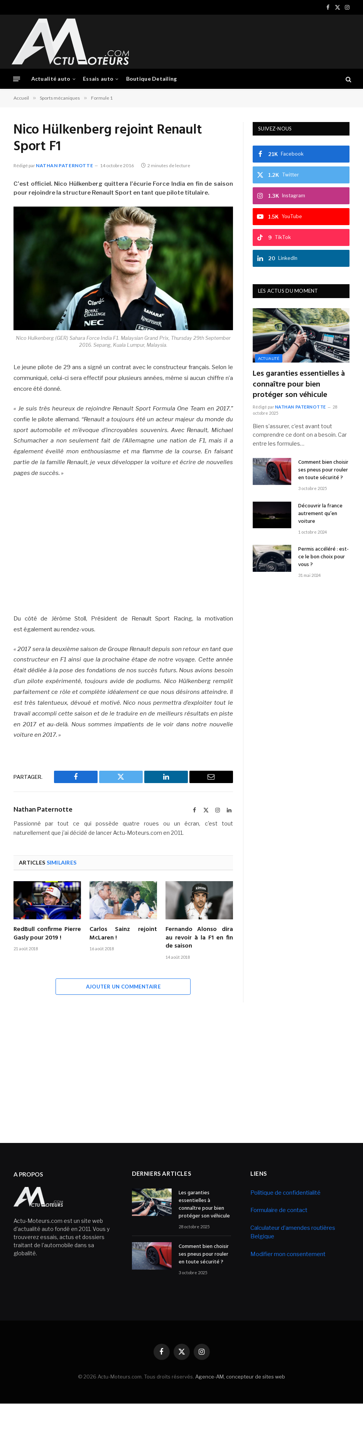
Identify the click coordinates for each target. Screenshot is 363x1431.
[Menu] (16, 79)
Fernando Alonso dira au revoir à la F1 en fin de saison (199, 938)
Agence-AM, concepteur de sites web (240, 1376)
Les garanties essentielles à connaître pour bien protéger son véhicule (299, 384)
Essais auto (98, 78)
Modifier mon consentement (288, 1254)
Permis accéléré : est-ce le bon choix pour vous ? (323, 557)
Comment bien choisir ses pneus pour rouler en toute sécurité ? (323, 470)
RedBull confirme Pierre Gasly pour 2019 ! (47, 934)
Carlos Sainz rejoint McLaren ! (123, 934)
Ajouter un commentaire (123, 986)
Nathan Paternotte (64, 165)
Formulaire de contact (278, 1210)
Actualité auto (51, 78)
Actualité (269, 358)
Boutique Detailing (151, 78)
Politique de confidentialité (285, 1192)
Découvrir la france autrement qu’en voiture (320, 513)
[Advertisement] (211, 40)
